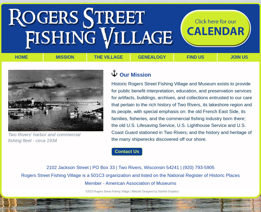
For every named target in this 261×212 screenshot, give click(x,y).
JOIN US (239, 57)
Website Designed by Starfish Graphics (155, 191)
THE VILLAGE (108, 57)
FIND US (195, 57)
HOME (21, 57)
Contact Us (127, 151)
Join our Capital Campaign (215, 28)
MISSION (65, 57)
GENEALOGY (152, 57)
